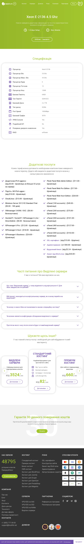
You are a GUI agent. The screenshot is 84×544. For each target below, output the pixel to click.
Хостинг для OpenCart (30, 481)
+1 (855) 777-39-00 (9, 523)
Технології (6, 509)
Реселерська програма (51, 505)
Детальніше (14, 385)
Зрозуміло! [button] (78, 542)
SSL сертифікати (48, 460)
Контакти (5, 503)
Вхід (73, 3)
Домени (40, 3)
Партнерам (64, 3)
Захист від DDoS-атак (56, 257)
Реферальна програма (50, 502)
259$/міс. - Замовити (42, 39)
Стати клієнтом (9, 476)
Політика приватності (10, 515)
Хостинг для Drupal (29, 478)
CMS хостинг (27, 469)
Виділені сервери (28, 510)
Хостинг (24, 3)
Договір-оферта (8, 512)
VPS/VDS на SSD (28, 505)
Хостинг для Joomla (29, 475)
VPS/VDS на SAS (28, 502)
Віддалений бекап (54, 249)
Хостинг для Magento (30, 486)
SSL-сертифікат (53, 240)
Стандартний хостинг (30, 460)
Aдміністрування (48, 469)
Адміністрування (54, 245)
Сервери (32, 3)
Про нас (5, 495)
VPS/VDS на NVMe (29, 508)
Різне (47, 3)
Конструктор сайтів (49, 463)
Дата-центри (7, 506)
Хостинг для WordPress (31, 472)
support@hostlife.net (9, 525)
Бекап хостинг (27, 466)
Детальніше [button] (67, 542)
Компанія (55, 3)
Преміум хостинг (28, 463)
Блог (3, 498)
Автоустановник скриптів (52, 472)
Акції (3, 501)
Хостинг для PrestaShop (31, 484)
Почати (42, 434)
